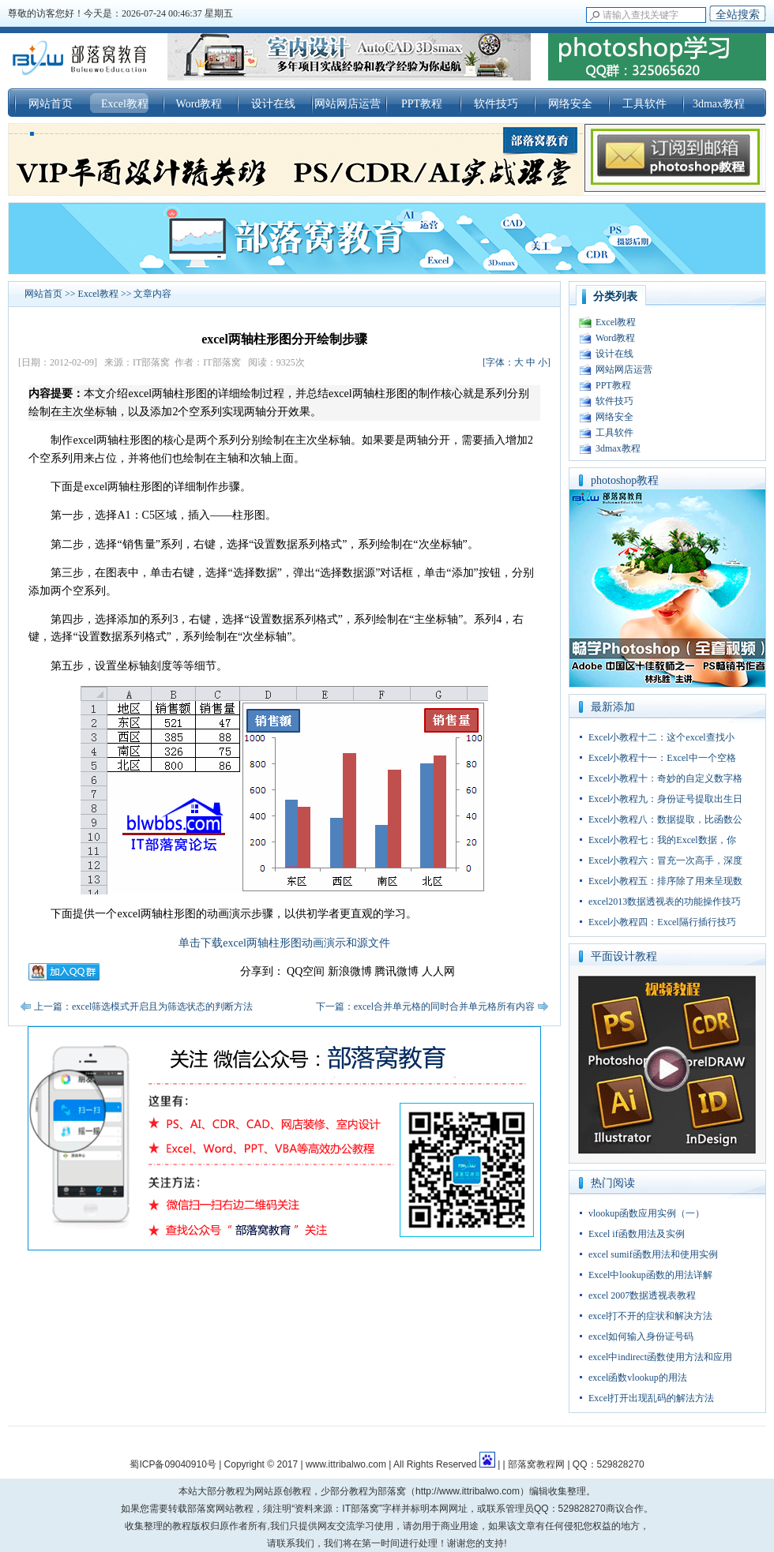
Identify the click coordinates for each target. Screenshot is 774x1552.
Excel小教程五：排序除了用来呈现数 (665, 881)
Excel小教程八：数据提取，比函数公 (665, 819)
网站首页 (50, 104)
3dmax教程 (719, 104)
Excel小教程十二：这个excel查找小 (661, 737)
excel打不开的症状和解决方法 (650, 1315)
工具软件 (644, 104)
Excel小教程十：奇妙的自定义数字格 (665, 778)
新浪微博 (350, 971)
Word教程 (199, 104)
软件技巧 (496, 104)
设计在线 (273, 104)
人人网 (438, 971)
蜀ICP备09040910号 (173, 1464)
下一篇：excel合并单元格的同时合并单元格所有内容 (425, 1006)
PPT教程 (421, 104)
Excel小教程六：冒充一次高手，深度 (665, 860)
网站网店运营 (347, 104)
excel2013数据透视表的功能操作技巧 (664, 901)
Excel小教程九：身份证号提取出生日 (665, 798)
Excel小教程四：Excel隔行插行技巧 (662, 922)
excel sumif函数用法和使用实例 (653, 1254)
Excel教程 (124, 104)
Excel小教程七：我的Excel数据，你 (662, 839)
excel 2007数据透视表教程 (642, 1295)
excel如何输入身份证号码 (640, 1336)
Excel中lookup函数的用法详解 (650, 1274)
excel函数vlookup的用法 (637, 1377)
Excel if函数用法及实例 (636, 1233)
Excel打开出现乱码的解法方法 (651, 1398)
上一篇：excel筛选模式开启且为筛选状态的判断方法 (143, 1006)
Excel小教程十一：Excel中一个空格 (662, 757)
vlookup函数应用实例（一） (646, 1213)
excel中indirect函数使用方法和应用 (660, 1357)
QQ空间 (306, 971)
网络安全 (570, 104)
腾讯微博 (396, 971)
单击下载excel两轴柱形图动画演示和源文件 (284, 943)
